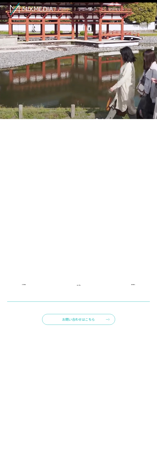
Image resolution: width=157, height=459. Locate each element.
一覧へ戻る (78, 285)
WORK (89, 15)
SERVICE (114, 15)
